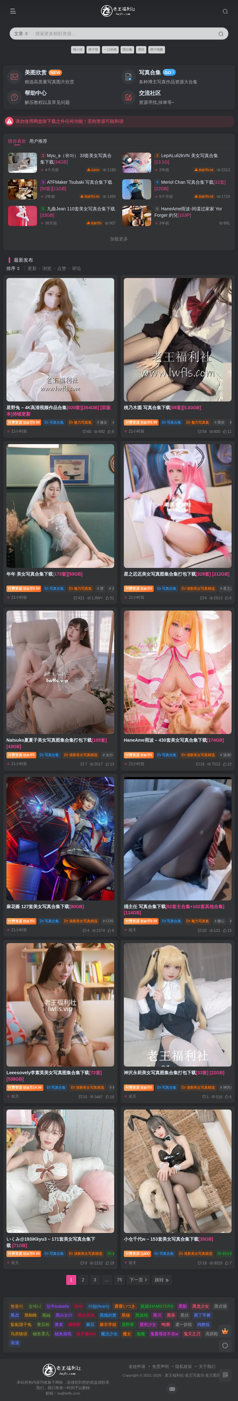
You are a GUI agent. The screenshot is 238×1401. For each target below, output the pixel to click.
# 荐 (100, 588)
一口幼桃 (110, 49)
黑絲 (46, 1315)
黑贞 (15, 1315)
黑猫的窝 (108, 1315)
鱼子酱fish (86, 1333)
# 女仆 (108, 755)
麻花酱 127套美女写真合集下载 (45, 906)
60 (87, 431)
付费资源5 (138, 588)
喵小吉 (78, 49)
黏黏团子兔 (21, 1324)
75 (119, 1279)
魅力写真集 (80, 422)
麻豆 (90, 1324)
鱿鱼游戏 (63, 1333)
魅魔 (141, 1333)
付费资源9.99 (24, 422)
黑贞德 (220, 1306)
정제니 (35, 1306)
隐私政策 (183, 1366)
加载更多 (119, 238)
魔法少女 (109, 1333)
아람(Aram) (98, 1306)
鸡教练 (203, 1324)
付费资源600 (137, 1253)
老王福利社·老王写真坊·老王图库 (193, 1375)
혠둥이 (17, 1306)
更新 (32, 268)
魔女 (127, 1333)
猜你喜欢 (17, 141)
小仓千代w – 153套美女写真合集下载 (168, 1239)
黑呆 (171, 1315)
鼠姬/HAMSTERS (157, 1306)
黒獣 (182, 1306)
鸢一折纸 (183, 1324)
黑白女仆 (64, 1315)
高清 (15, 1342)
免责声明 (160, 1366)
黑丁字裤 (202, 1315)
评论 (76, 268)
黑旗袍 (141, 1315)
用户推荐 (38, 141)
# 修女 (102, 422)
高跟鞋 (212, 1333)
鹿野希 (128, 1324)
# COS (108, 921)
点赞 (61, 268)
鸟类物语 (19, 1333)
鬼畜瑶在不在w (164, 1333)
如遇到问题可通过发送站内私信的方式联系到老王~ (61, 116)
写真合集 (54, 422)
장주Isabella (57, 1306)
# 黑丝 (219, 422)
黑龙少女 (200, 1306)
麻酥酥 (74, 1324)
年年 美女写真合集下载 (44, 574)
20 (202, 930)
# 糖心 (219, 921)
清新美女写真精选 (198, 588)
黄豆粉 (43, 1324)
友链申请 (137, 1366)
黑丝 (141, 49)
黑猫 (126, 1315)
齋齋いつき (124, 1306)
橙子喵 (93, 49)
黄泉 (59, 1324)
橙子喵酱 (156, 49)
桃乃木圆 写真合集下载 (162, 407)
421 (79, 598)
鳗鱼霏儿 (41, 1333)
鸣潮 (165, 1324)
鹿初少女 (148, 1324)
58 (202, 431)
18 (202, 1263)
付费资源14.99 (25, 1087)
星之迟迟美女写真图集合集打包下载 (176, 574)
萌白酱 (127, 49)
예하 (78, 1306)
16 (200, 764)
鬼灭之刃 (192, 1333)
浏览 (46, 268)
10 (82, 1097)
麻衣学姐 (108, 1324)
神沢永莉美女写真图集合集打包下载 (174, 1072)
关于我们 (207, 1366)
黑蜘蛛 (30, 1315)
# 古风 (114, 588)
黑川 (157, 1315)
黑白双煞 (86, 1315)
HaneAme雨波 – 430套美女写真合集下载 (174, 740)
